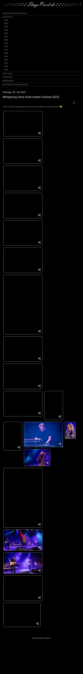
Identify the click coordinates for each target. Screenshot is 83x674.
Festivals (7, 73)
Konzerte (7, 17)
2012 (6, 66)
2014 (6, 60)
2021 (6, 37)
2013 (6, 63)
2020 (6, 40)
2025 (6, 23)
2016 (6, 53)
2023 (6, 30)
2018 (6, 46)
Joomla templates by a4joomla (41, 638)
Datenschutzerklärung (15, 85)
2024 (6, 27)
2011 (6, 70)
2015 (6, 56)
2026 (6, 20)
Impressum (8, 81)
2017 (6, 50)
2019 (6, 43)
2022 (6, 33)
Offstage (7, 77)
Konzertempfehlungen (14, 13)
